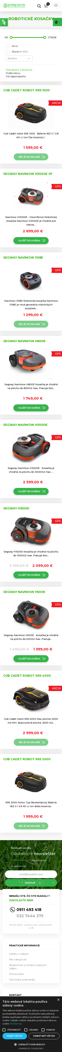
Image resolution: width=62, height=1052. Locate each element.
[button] (31, 1044)
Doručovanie (16, 974)
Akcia (15, 46)
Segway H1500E (16, 508)
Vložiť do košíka (29, 240)
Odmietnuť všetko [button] (44, 1035)
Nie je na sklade (29, 157)
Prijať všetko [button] (14, 1035)
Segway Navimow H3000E (25, 425)
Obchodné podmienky (22, 979)
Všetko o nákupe (19, 953)
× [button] (58, 1000)
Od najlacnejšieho (16, 76)
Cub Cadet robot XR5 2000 (27, 759)
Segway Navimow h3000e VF (27, 174)
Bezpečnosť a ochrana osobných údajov (28, 967)
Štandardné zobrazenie (19, 69)
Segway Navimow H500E (24, 592)
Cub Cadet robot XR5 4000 (27, 676)
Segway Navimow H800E (24, 341)
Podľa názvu (13, 73)
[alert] (31, 1024)
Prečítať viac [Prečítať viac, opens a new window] (16, 1023)
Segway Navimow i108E (23, 257)
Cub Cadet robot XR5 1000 (26, 90)
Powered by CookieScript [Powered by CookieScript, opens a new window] (31, 1048)
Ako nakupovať (17, 959)
